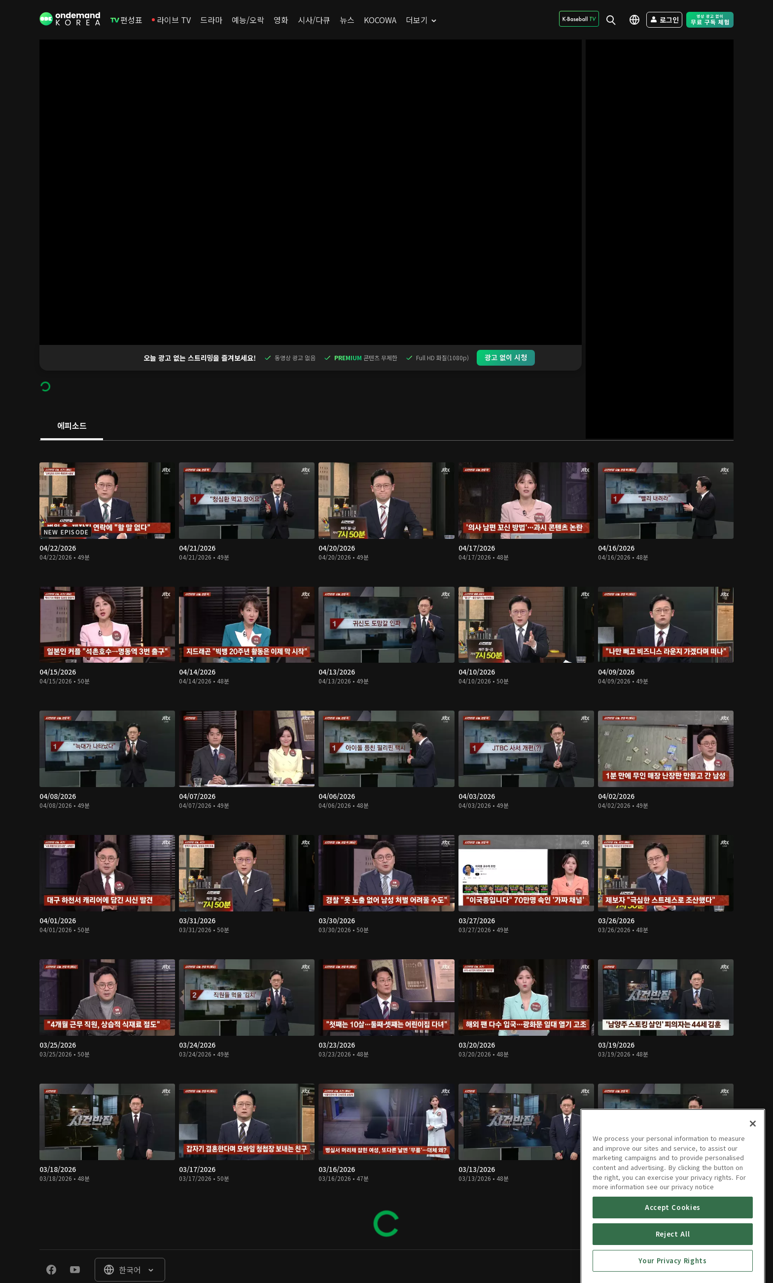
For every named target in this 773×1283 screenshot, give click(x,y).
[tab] (71, 401)
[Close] (753, 1189)
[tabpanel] (386, 819)
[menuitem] (126, 20)
